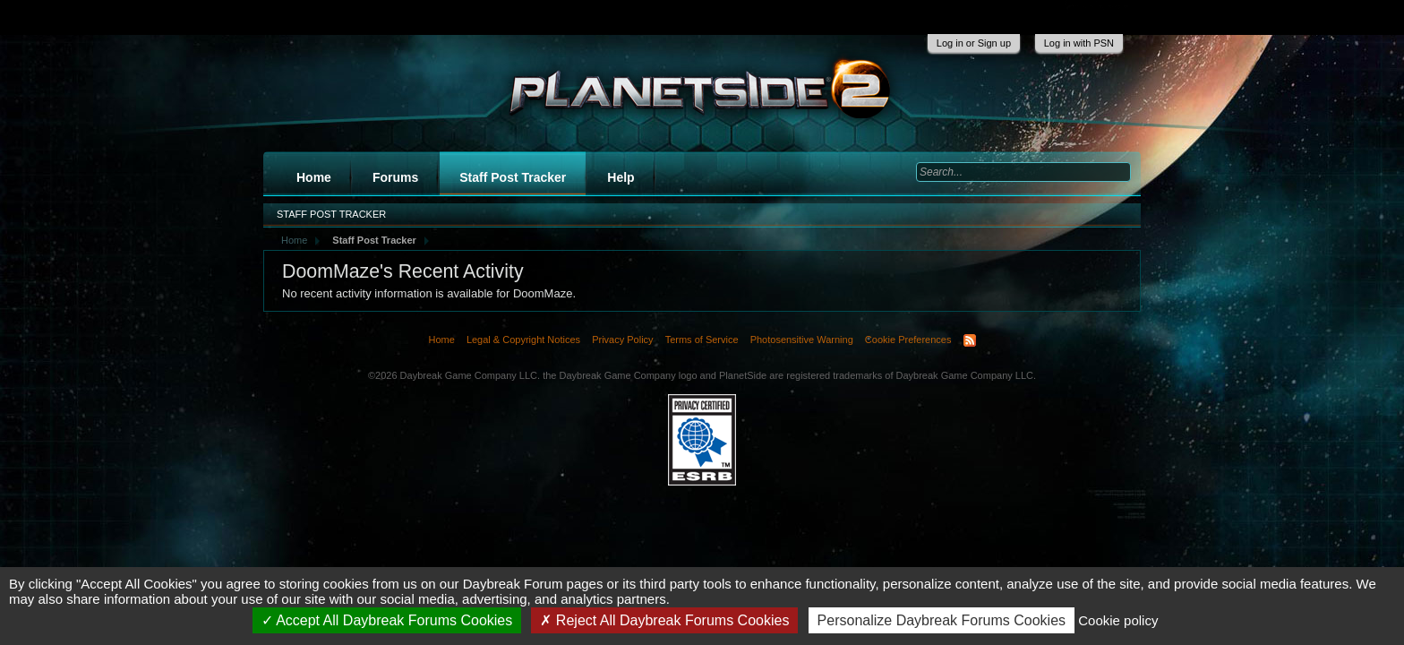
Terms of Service (702, 339)
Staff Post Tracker (512, 177)
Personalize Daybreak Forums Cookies (942, 620)
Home (313, 177)
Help (620, 177)
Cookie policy (1118, 620)
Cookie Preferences (908, 339)
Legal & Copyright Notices (523, 339)
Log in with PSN (1079, 43)
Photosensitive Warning (801, 339)
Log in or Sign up (974, 43)
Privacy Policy (622, 339)
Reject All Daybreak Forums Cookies (664, 620)
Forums (395, 177)
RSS (969, 340)
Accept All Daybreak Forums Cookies (387, 620)
